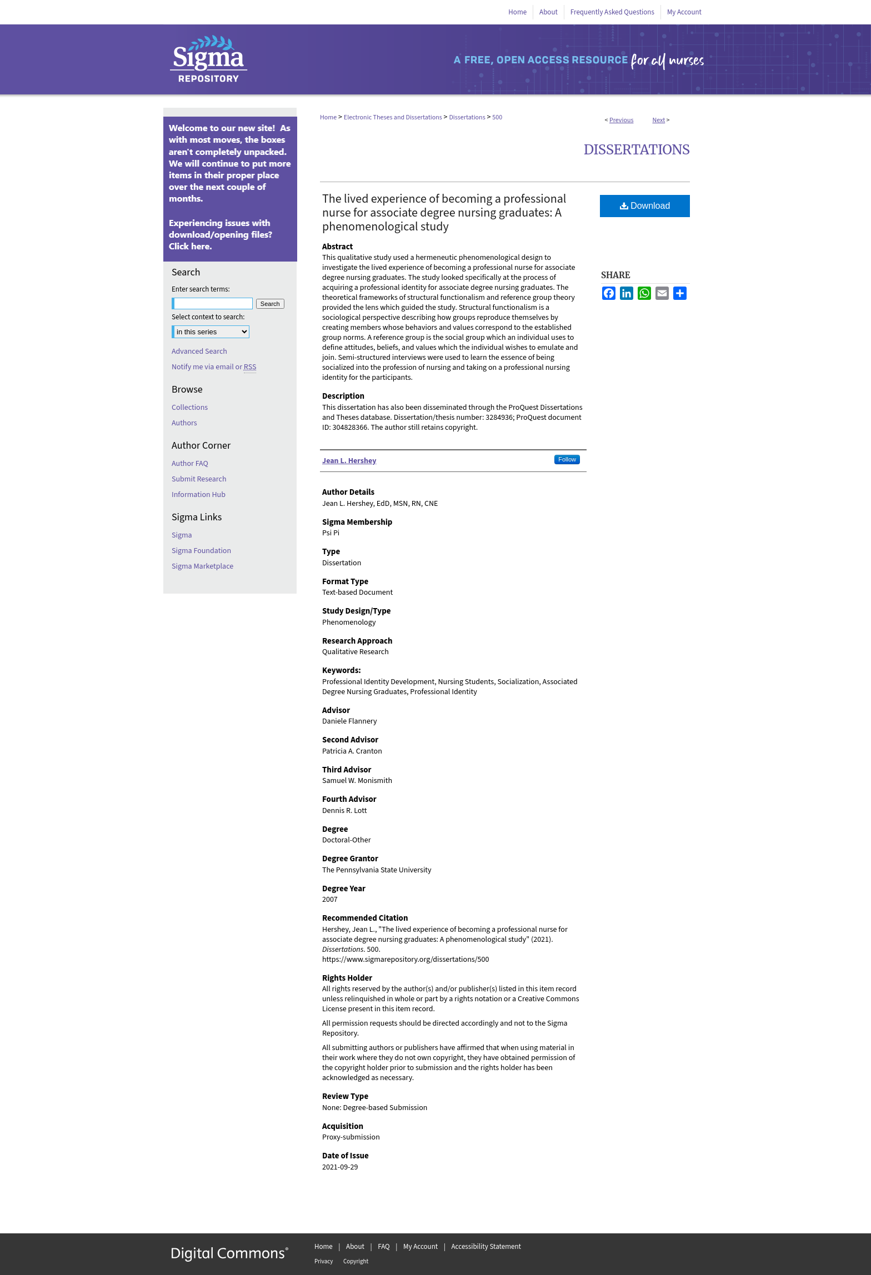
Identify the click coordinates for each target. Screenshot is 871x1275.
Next (658, 120)
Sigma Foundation (201, 550)
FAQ (384, 1247)
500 (497, 117)
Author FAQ (190, 463)
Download (645, 205)
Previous (621, 120)
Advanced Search (199, 351)
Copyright (355, 1261)
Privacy (323, 1261)
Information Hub (199, 494)
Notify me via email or (214, 367)
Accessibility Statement (486, 1247)
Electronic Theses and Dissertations (393, 117)
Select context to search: (208, 317)
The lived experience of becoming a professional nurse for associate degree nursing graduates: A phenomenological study (444, 212)
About (355, 1247)
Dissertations (467, 117)
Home (328, 117)
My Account (420, 1247)
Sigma (182, 535)
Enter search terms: (201, 289)
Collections (190, 407)
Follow (567, 459)
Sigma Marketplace (202, 566)
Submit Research (199, 479)
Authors (184, 423)
